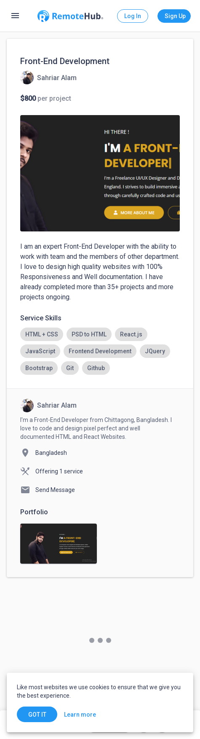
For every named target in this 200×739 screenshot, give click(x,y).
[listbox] (100, 351)
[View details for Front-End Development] (48, 77)
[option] (41, 334)
